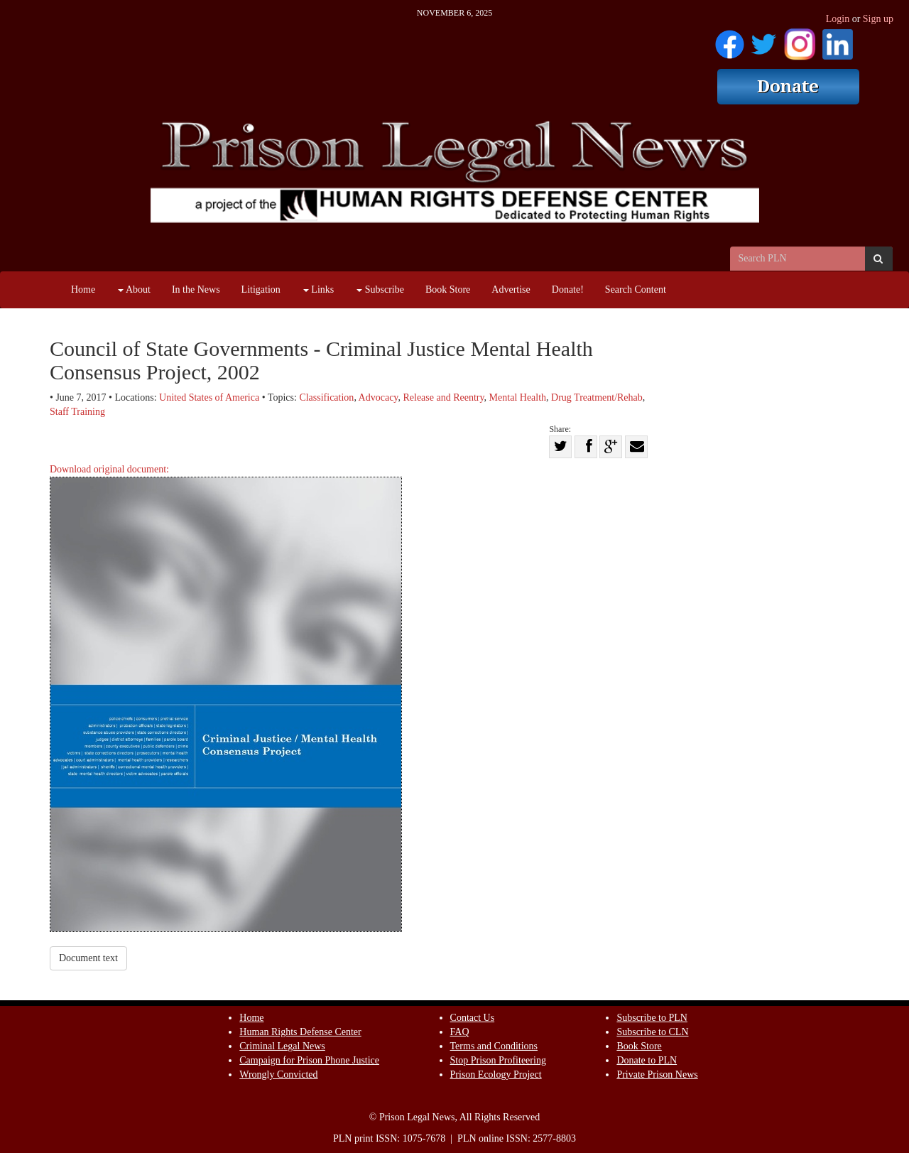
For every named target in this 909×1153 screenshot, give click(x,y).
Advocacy (378, 397)
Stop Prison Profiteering (498, 1060)
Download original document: (226, 698)
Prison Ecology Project (496, 1074)
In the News (196, 289)
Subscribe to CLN (652, 1032)
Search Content (635, 289)
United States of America (209, 397)
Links (318, 289)
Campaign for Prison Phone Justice (309, 1060)
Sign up (878, 18)
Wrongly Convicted (278, 1074)
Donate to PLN (646, 1060)
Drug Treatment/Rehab (597, 397)
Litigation (261, 289)
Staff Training (77, 411)
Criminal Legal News (282, 1046)
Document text (88, 958)
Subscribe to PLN (651, 1017)
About (134, 289)
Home (83, 289)
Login (837, 18)
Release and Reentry (443, 397)
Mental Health (517, 397)
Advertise (510, 289)
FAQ (459, 1032)
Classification (326, 397)
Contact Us (472, 1017)
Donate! (568, 289)
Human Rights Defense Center (300, 1032)
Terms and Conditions (494, 1046)
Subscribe (380, 289)
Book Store (447, 289)
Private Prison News (656, 1074)
